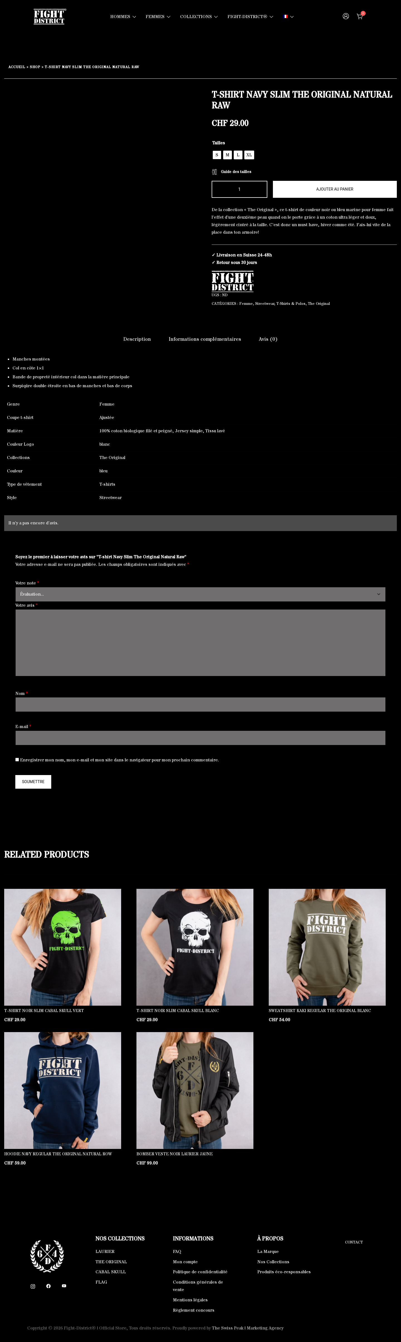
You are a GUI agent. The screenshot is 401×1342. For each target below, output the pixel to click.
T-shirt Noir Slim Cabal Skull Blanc (177, 1011)
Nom (21, 693)
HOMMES (120, 17)
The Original (319, 304)
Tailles (218, 143)
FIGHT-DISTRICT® (247, 17)
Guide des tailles (231, 172)
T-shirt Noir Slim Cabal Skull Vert (44, 1011)
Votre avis (26, 605)
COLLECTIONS (196, 17)
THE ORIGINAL (111, 1262)
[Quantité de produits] (239, 189)
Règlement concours (193, 1310)
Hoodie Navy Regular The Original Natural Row (58, 1154)
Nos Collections (273, 1262)
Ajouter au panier (334, 189)
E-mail (23, 727)
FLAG (101, 1282)
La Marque (268, 1252)
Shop (35, 67)
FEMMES (155, 17)
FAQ (177, 1252)
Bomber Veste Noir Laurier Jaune (174, 1154)
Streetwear (264, 304)
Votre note (27, 583)
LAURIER (105, 1252)
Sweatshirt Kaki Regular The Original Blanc (320, 1011)
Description (137, 339)
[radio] (217, 155)
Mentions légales (190, 1300)
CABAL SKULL (111, 1272)
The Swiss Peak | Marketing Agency (247, 1328)
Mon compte (185, 1262)
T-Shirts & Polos (290, 304)
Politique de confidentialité (200, 1272)
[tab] (137, 339)
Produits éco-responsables (284, 1272)
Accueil (16, 67)
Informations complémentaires (205, 339)
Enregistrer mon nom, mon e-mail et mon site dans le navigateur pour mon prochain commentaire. (119, 760)
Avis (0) (268, 339)
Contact (354, 1242)
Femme (246, 304)
